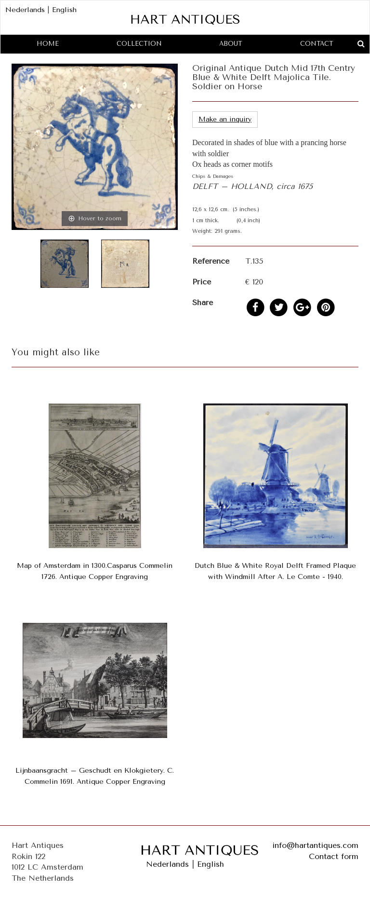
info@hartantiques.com (315, 845)
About (230, 43)
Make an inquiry (224, 119)
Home (48, 43)
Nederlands (25, 10)
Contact (316, 43)
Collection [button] (139, 43)
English (64, 10)
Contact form (333, 856)
